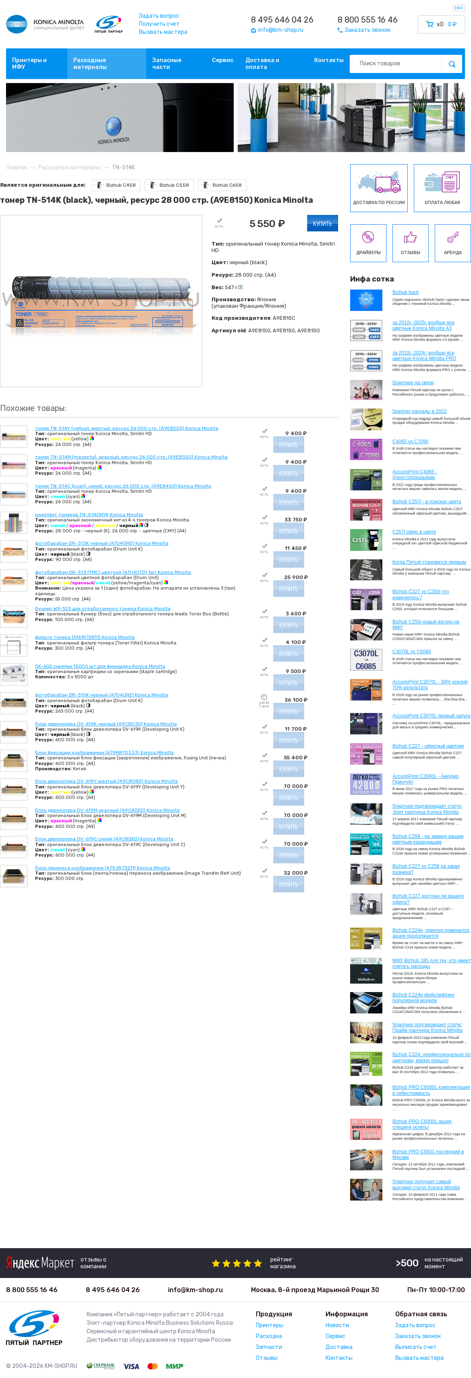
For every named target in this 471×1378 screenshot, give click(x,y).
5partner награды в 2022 (419, 411)
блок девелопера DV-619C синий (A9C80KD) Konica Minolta (104, 839)
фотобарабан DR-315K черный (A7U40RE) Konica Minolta (101, 695)
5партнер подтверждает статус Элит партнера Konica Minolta (427, 809)
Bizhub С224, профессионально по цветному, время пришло (431, 1057)
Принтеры (269, 1325)
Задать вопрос (159, 16)
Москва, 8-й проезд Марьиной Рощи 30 (315, 1290)
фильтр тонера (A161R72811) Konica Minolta (85, 637)
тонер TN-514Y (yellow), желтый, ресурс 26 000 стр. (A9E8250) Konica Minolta (126, 428)
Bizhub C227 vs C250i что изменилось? (420, 594)
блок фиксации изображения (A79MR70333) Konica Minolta (104, 752)
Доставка (339, 1347)
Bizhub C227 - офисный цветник (428, 746)
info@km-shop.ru (195, 1290)
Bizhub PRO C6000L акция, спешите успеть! (422, 1124)
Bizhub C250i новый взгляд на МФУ (425, 624)
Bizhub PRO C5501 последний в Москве (428, 1154)
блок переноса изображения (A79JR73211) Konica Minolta (102, 868)
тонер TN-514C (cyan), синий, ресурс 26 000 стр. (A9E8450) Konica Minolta (123, 486)
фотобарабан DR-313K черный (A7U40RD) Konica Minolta (101, 543)
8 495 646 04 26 (282, 20)
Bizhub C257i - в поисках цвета (426, 502)
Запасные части (166, 64)
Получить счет (159, 24)
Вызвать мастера (163, 32)
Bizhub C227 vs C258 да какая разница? (426, 869)
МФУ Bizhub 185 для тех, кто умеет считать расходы (431, 963)
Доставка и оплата (262, 64)
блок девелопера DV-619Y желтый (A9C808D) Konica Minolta (106, 781)
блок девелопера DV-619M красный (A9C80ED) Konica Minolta (107, 810)
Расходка (269, 1336)
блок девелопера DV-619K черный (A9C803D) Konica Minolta (106, 724)
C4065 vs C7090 (410, 441)
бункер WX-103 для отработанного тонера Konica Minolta (102, 608)
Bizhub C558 (168, 185)
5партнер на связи (413, 383)
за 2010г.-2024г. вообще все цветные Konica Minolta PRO (424, 355)
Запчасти (269, 1347)
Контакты (329, 60)
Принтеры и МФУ (29, 64)
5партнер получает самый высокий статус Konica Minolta (426, 1184)
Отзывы (267, 1358)
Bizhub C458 (115, 185)
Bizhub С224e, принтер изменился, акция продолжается (431, 933)
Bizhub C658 (221, 185)
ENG (458, 8)
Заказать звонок (418, 1336)
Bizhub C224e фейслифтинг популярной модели (423, 997)
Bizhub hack (405, 292)
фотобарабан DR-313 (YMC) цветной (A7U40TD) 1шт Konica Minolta (113, 572)
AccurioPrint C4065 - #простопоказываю (414, 474)
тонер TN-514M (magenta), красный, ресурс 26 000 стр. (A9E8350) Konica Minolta (131, 457)
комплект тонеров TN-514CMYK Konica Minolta (89, 514)
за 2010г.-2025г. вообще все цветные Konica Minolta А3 (423, 325)
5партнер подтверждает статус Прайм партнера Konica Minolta (427, 1027)
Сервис (222, 60)
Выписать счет (416, 1347)
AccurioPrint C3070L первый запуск (431, 716)
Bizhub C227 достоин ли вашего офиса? (428, 899)
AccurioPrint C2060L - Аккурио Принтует (425, 779)
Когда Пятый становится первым (429, 562)
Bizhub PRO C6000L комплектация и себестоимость (431, 1090)
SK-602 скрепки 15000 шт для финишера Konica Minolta (100, 666)
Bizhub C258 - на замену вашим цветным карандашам (428, 839)
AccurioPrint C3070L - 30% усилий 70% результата (430, 684)
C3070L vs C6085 (411, 652)
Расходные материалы (90, 64)
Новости (337, 1325)
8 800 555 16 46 (368, 20)
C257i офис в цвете (414, 532)
